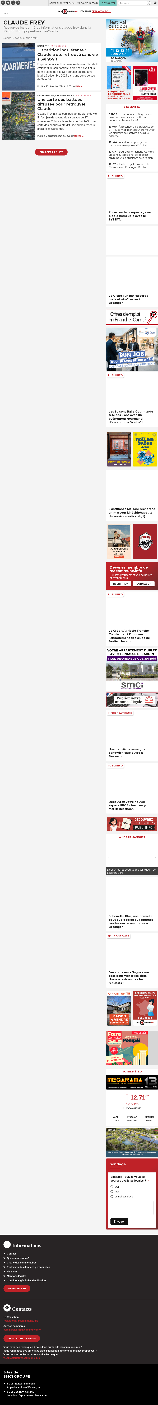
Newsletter (17, 1288)
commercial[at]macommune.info (22, 1329)
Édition (85, 11)
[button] (148, 3)
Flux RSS (12, 1271)
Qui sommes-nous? (18, 1258)
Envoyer (119, 1221)
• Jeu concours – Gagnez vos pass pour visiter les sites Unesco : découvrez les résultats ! (130, 117)
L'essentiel (132, 106)
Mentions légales (16, 1276)
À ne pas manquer (132, 837)
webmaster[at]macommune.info (21, 1358)
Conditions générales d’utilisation (26, 1280)
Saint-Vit (43, 46)
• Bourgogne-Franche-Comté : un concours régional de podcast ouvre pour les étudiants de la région (131, 154)
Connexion (143, 583)
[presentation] (108, 857)
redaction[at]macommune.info (20, 1320)
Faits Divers (58, 46)
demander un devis (22, 1338)
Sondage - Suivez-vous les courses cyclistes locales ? (129, 1178)
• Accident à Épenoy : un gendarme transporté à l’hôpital (128, 144)
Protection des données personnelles (28, 1267)
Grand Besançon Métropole (55, 95)
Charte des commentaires (21, 1262)
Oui (117, 1186)
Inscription (120, 583)
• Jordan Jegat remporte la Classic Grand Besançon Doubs (129, 166)
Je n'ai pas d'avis (124, 1196)
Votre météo (132, 1071)
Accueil (8, 38)
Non (117, 1191)
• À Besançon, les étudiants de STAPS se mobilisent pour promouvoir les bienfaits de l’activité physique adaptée (132, 131)
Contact (11, 1253)
